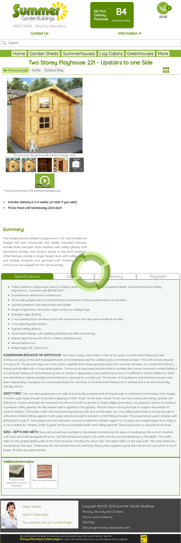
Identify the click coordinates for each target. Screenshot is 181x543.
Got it (143, 538)
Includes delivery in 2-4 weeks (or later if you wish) (42, 202)
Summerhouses (79, 53)
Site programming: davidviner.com (106, 527)
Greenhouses (140, 53)
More (163, 53)
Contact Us (39, 33)
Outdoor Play (54, 70)
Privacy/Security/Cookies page (40, 539)
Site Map (88, 522)
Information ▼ (130, 33)
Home (19, 53)
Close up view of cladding (44, 479)
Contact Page (62, 522)
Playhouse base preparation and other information (16, 481)
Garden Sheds (44, 53)
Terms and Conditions (98, 517)
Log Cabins (111, 53)
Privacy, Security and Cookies (103, 512)
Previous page (16, 70)
